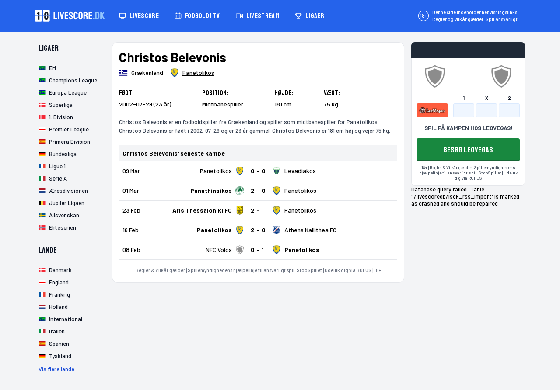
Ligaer (309, 15)
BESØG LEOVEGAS (468, 150)
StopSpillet (309, 270)
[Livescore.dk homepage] (70, 16)
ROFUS (364, 270)
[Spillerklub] (192, 72)
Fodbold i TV (197, 15)
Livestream (257, 15)
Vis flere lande (56, 368)
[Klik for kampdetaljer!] (258, 171)
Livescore (139, 15)
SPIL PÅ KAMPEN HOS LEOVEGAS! (468, 127)
